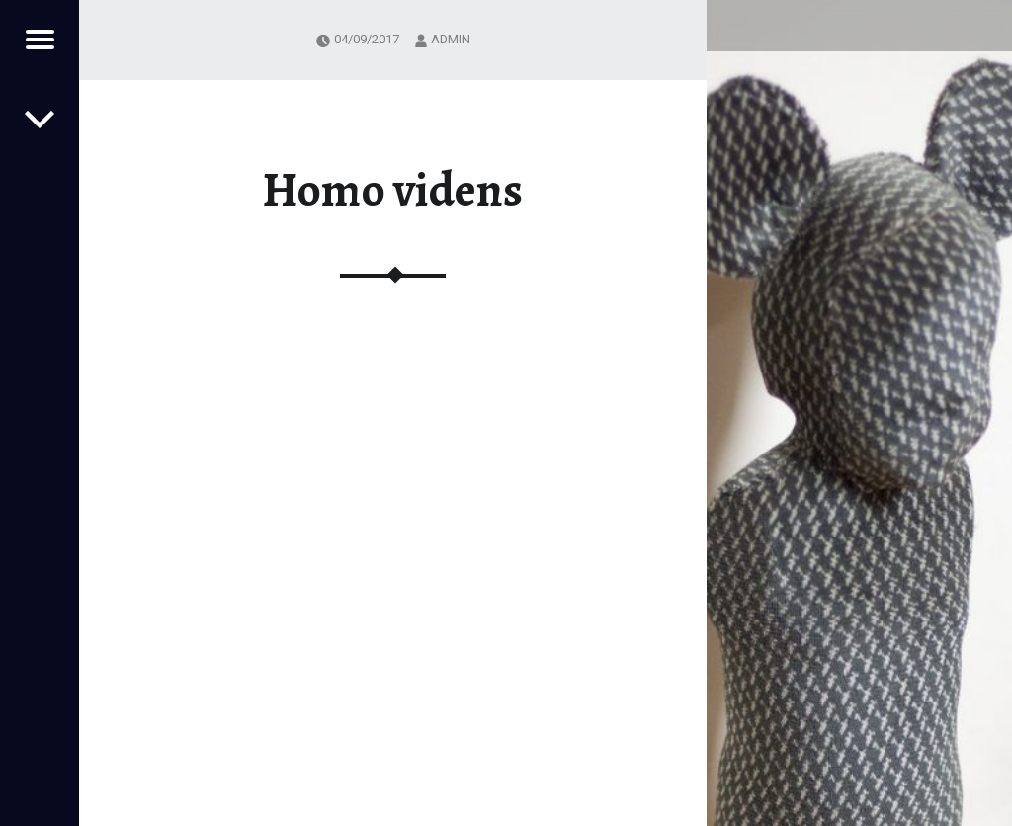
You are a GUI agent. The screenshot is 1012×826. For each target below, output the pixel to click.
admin (450, 39)
